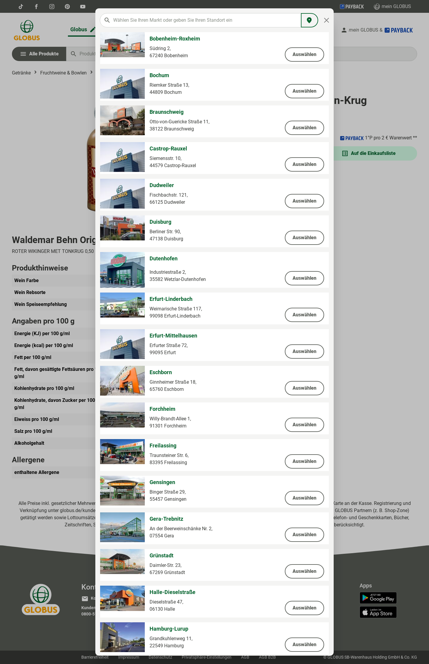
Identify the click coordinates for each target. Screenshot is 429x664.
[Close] (326, 20)
